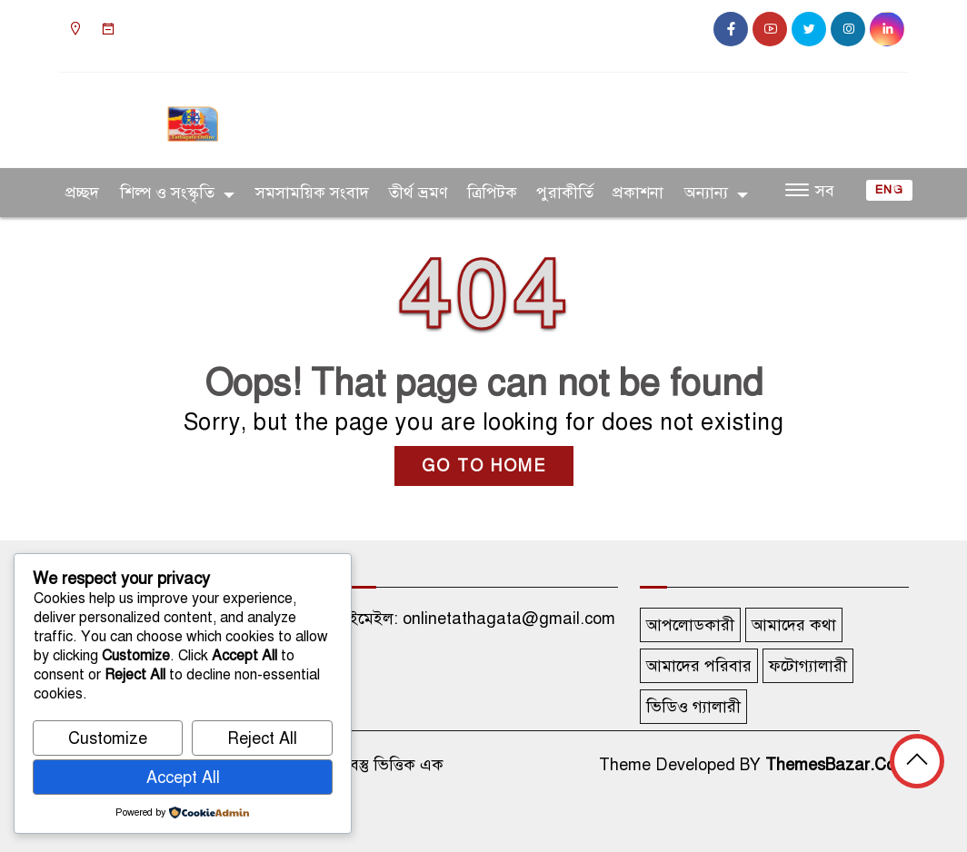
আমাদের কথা (794, 625)
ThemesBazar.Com (837, 765)
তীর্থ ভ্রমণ (418, 193)
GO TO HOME (484, 466)
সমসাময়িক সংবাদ (312, 193)
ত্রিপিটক (492, 193)
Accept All (183, 778)
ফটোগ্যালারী (808, 666)
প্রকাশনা (638, 193)
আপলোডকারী (690, 625)
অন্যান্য (706, 193)
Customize (107, 738)
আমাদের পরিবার (699, 666)
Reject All (262, 738)
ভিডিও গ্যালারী (693, 707)
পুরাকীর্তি (564, 193)
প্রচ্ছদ (82, 193)
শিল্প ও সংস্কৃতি (167, 193)
